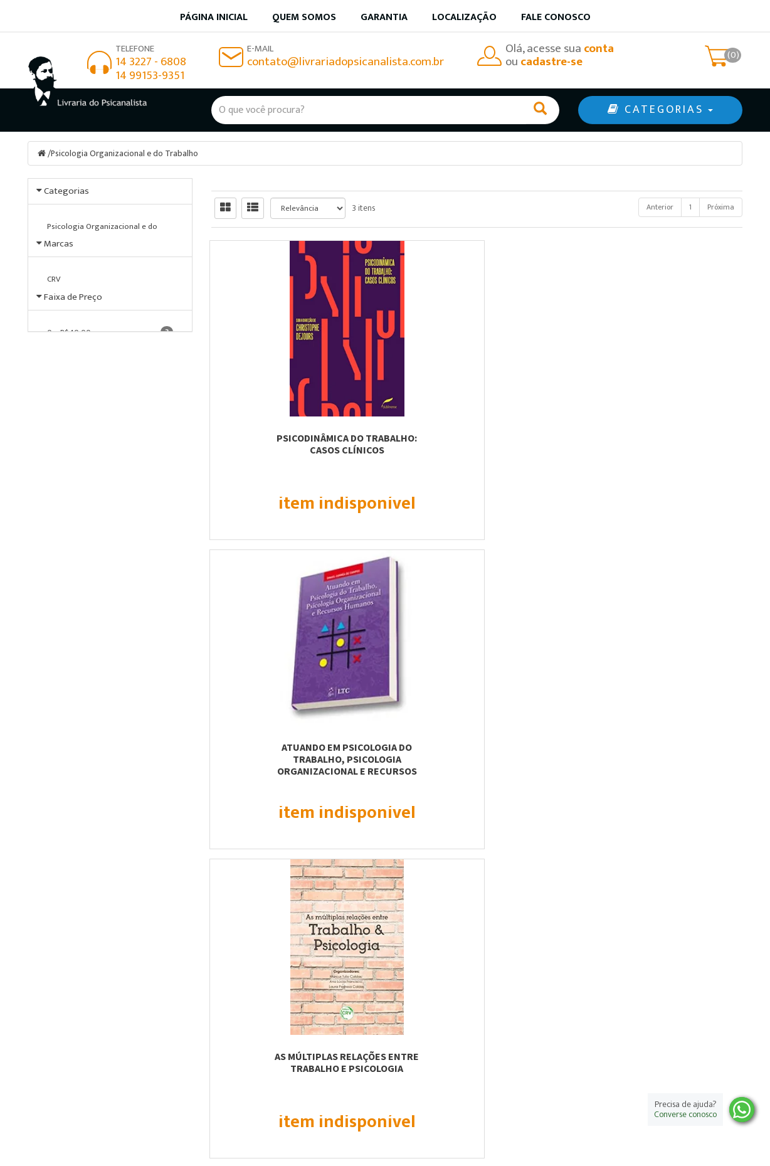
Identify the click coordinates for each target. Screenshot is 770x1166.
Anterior (659, 207)
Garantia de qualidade (448, 999)
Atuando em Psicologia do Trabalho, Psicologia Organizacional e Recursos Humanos (477, 456)
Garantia (384, 17)
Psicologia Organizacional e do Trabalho (125, 153)
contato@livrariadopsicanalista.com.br (345, 61)
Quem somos (304, 17)
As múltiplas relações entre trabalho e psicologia (660, 444)
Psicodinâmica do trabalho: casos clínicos (293, 444)
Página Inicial (245, 982)
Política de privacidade (450, 1031)
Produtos (419, 982)
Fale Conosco (556, 17)
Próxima (720, 207)
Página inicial (214, 17)
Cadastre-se (630, 773)
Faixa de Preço (73, 401)
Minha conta (427, 1015)
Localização (464, 17)
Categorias (66, 191)
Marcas (58, 275)
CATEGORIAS (660, 109)
